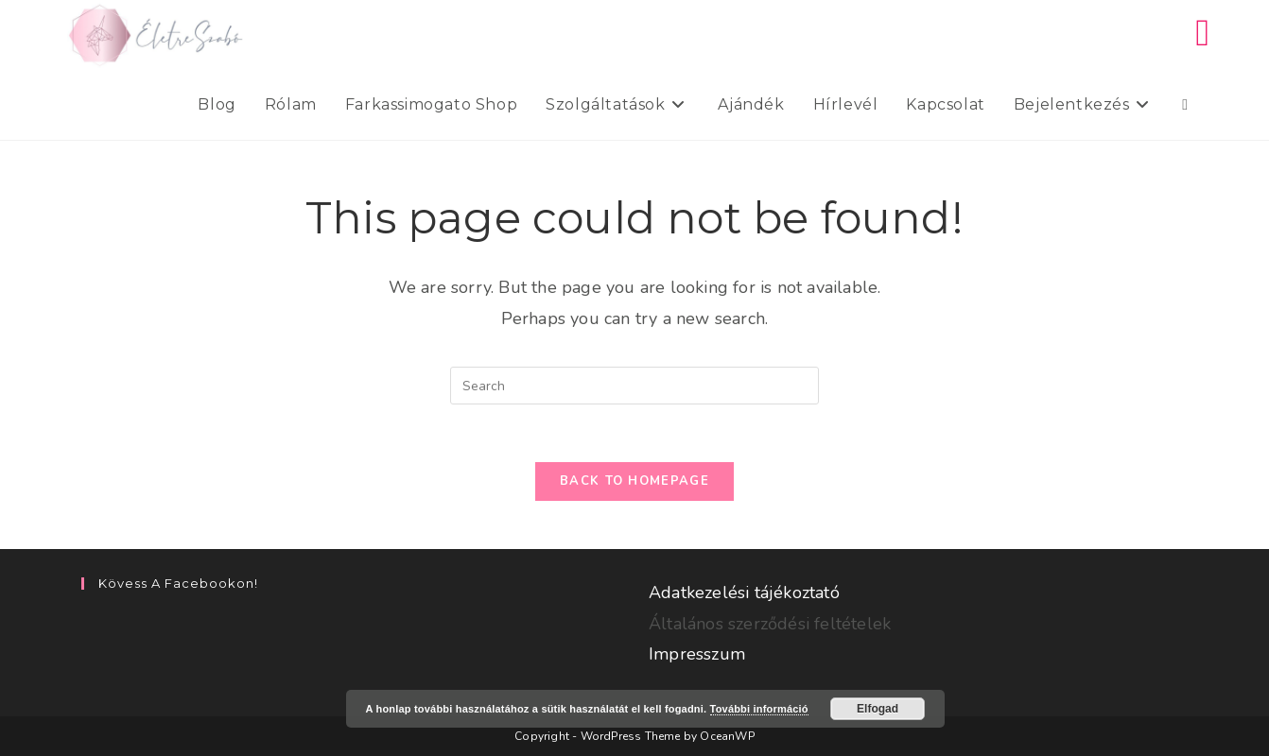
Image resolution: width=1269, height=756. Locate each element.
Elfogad (877, 708)
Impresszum (697, 654)
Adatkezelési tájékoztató (744, 592)
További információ (759, 708)
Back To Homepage (634, 481)
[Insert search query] (634, 385)
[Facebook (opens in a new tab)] (1202, 33)
